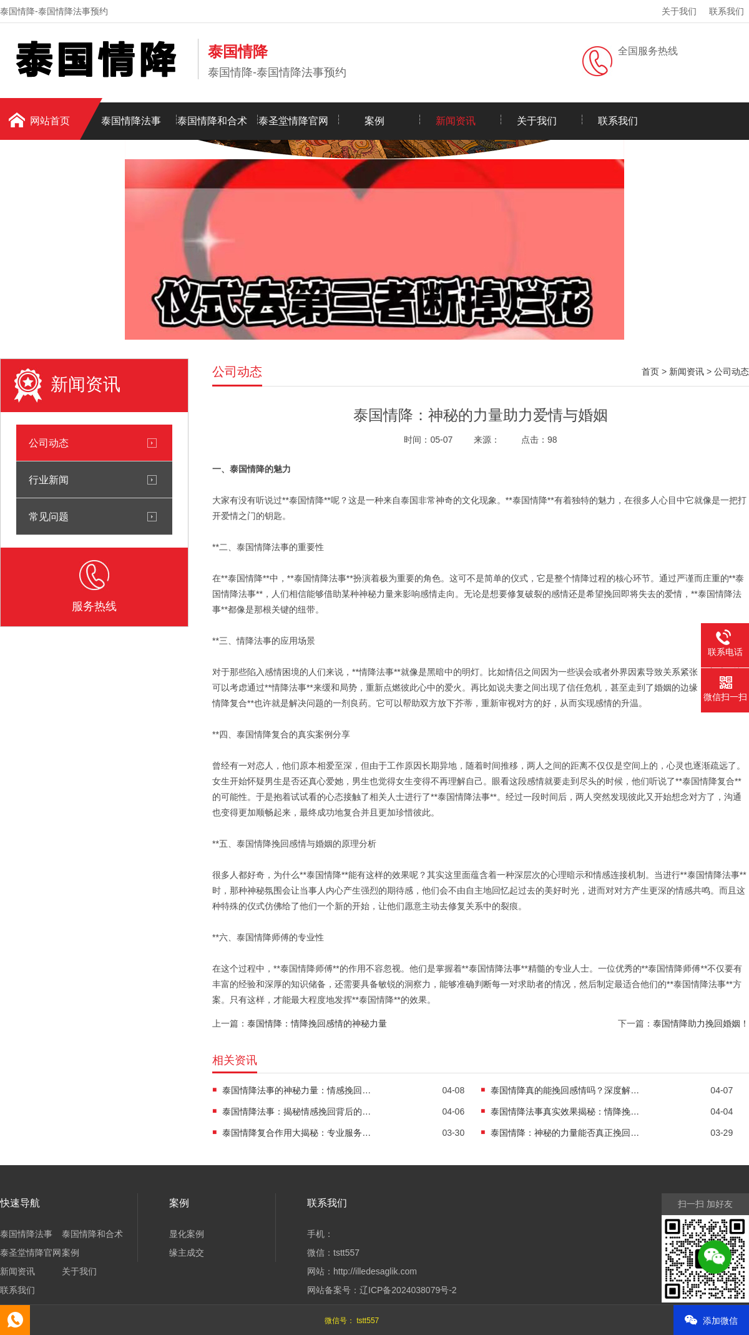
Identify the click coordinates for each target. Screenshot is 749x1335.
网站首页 (50, 121)
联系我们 (726, 11)
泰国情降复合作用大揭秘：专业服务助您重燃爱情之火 (297, 1133)
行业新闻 (49, 479)
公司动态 (49, 442)
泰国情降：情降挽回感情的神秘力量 (317, 1023)
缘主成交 (186, 1253)
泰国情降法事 (131, 121)
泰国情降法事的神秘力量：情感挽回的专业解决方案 (297, 1090)
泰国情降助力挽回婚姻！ (701, 1023)
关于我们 (679, 11)
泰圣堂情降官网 (293, 121)
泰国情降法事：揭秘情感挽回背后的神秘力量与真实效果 (297, 1111)
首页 (650, 372)
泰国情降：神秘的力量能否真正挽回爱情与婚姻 (565, 1133)
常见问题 (49, 516)
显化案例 (186, 1234)
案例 (374, 121)
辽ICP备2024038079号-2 (408, 1290)
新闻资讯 (456, 121)
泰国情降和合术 (212, 121)
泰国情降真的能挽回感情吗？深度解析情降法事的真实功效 (565, 1090)
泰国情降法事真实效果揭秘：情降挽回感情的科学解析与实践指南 (565, 1111)
